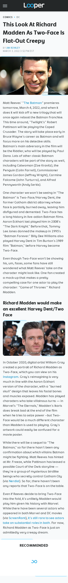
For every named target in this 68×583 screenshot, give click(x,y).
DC (18, 17)
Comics (8, 17)
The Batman (33, 103)
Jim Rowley (13, 47)
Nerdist (14, 481)
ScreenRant (17, 518)
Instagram (10, 377)
